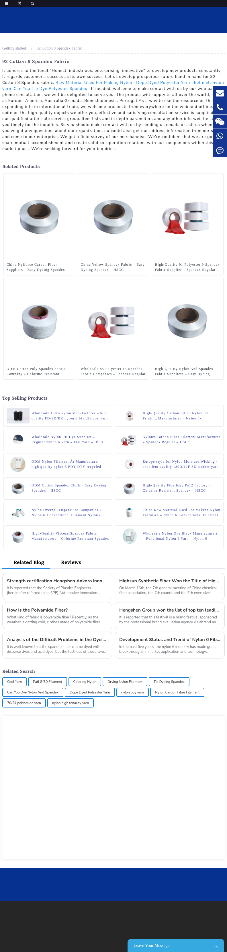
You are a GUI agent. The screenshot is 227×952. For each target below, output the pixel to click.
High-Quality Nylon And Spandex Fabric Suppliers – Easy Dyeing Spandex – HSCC (184, 372)
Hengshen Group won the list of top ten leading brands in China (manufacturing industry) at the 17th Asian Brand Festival (169, 610)
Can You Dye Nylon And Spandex (32, 692)
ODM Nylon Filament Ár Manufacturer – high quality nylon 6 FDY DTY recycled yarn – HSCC (67, 464)
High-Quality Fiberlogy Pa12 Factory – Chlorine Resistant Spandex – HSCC (177, 487)
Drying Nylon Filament (124, 681)
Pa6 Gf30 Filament (47, 681)
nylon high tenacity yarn (70, 703)
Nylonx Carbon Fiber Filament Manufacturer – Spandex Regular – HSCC (181, 439)
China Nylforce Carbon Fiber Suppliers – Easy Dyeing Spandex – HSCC (38, 267)
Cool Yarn (14, 681)
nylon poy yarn (132, 692)
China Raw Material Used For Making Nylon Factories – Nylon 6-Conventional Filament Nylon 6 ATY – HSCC (181, 513)
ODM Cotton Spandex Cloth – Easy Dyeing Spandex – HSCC (69, 487)
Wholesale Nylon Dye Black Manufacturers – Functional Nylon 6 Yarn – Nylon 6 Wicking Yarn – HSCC (180, 536)
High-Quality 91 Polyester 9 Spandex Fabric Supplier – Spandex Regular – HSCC (187, 267)
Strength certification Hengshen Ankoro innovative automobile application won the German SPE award (57, 581)
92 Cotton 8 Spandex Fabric (59, 48)
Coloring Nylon (85, 681)
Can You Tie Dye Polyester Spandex (50, 88)
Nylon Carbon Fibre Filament (177, 692)
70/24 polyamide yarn (24, 703)
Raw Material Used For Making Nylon (94, 82)
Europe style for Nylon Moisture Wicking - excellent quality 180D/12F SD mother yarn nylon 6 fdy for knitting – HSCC (181, 464)
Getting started (14, 48)
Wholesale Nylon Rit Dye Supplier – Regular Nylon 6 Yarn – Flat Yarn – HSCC (68, 439)
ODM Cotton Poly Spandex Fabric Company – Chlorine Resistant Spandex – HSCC (36, 372)
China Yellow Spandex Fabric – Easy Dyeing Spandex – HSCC (113, 267)
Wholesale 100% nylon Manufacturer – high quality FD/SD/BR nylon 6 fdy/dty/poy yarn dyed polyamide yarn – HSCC (70, 416)
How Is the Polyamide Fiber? (37, 610)
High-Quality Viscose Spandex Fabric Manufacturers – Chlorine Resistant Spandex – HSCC (70, 536)
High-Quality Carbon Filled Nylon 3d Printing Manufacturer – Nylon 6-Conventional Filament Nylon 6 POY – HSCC (176, 416)
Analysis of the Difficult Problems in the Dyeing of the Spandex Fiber (57, 639)
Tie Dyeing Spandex (169, 681)
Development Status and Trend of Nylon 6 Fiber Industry (169, 639)
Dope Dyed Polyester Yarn (163, 82)
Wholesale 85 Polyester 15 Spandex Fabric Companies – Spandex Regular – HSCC (113, 372)
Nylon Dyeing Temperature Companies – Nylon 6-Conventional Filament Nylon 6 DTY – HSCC (67, 513)
